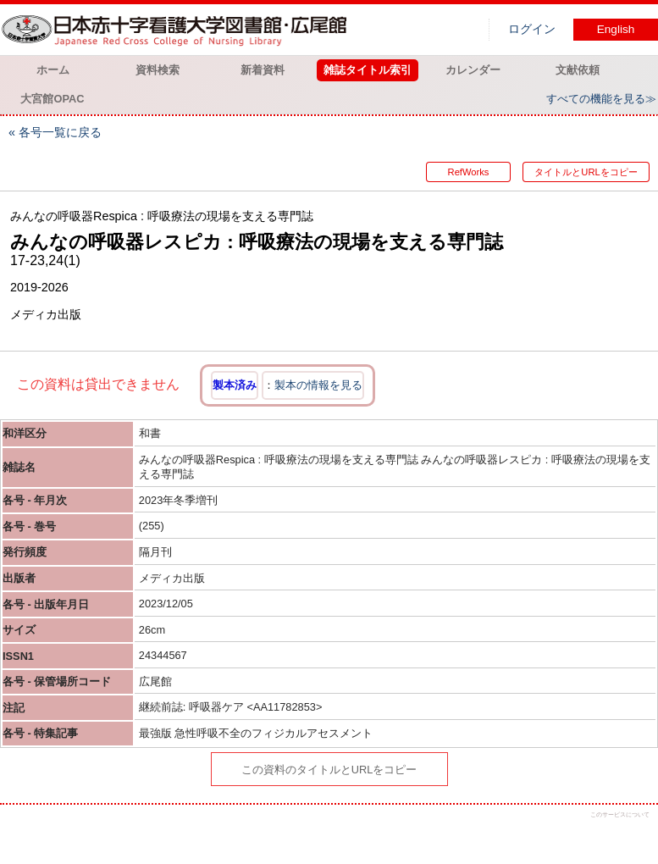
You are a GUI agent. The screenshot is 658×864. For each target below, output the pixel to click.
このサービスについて (620, 814)
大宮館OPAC (52, 98)
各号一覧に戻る (60, 132)
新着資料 (263, 70)
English (616, 29)
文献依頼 (578, 70)
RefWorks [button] (468, 172)
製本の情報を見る (318, 385)
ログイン (532, 29)
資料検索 (157, 70)
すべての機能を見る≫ (601, 98)
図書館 (178, 30)
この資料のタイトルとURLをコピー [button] (329, 769)
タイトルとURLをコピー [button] (585, 172)
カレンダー (472, 70)
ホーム (52, 70)
